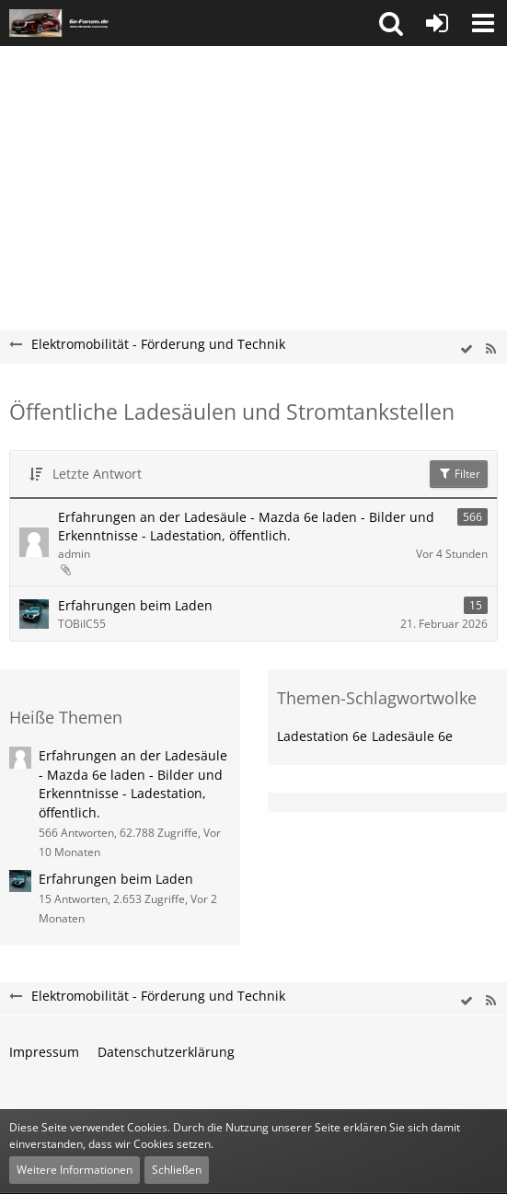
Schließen (177, 1169)
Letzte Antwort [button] (97, 473)
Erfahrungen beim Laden (135, 605)
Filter (458, 473)
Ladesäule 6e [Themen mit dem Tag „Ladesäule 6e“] (412, 736)
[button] (391, 23)
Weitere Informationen (75, 1169)
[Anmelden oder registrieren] (437, 23)
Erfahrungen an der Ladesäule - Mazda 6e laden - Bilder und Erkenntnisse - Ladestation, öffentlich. (246, 526)
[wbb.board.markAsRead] (466, 349)
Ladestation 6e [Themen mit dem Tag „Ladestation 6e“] (322, 736)
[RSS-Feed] (490, 349)
